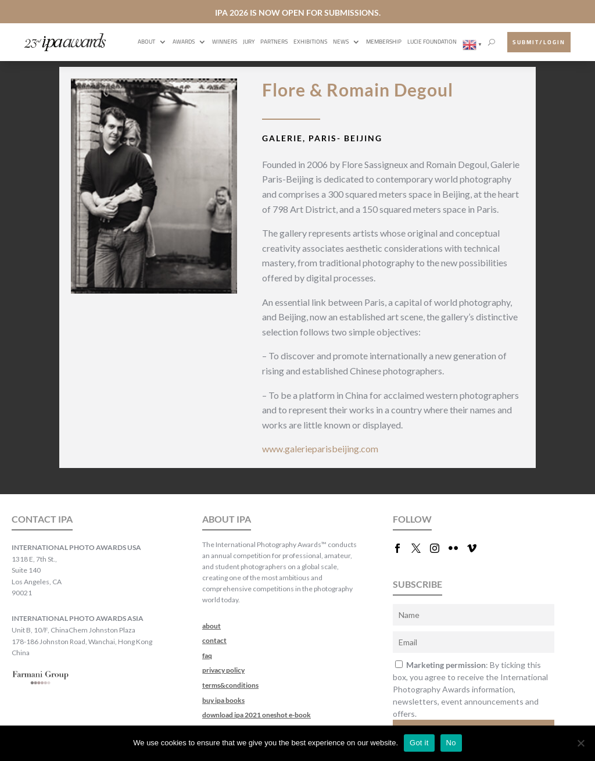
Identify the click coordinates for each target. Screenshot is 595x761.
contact (214, 640)
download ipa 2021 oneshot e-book (256, 714)
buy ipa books (223, 700)
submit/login (538, 42)
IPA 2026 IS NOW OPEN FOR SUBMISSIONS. (298, 12)
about (211, 625)
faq (207, 655)
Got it (419, 742)
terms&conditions (230, 685)
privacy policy (223, 670)
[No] (580, 743)
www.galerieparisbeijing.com (320, 448)
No (451, 742)
